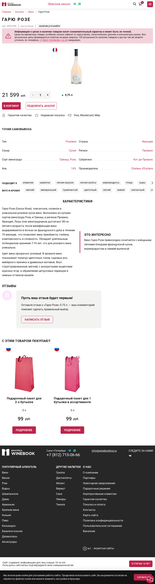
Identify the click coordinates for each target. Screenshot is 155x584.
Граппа (60, 472)
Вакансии (89, 531)
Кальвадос (9, 525)
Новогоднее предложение (99, 483)
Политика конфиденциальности (103, 520)
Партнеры (89, 477)
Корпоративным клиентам (99, 493)
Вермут (60, 488)
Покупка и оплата (94, 504)
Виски (6, 477)
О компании (90, 472)
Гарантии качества (95, 499)
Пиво (5, 520)
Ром (4, 483)
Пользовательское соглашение (102, 525)
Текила (60, 504)
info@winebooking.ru (104, 450)
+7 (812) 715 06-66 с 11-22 (53, 40)
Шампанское (10, 493)
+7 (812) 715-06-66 (63, 455)
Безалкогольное (12, 531)
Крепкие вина (10, 509)
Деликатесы (9, 536)
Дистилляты (64, 477)
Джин (5, 499)
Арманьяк (8, 504)
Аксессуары (9, 541)
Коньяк (6, 515)
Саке (59, 493)
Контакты (89, 509)
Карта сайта (90, 515)
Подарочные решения (96, 488)
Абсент (60, 483)
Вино (5, 472)
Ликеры (61, 499)
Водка (6, 488)
